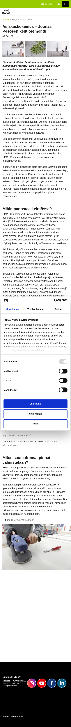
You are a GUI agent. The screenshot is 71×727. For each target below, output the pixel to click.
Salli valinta (35, 413)
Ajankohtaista (25, 19)
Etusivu (5, 19)
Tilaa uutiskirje (46, 4)
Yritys (14, 19)
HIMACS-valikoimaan (22, 520)
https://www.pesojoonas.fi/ (16, 435)
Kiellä (35, 423)
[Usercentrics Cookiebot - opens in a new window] (54, 301)
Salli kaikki (35, 403)
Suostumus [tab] (12, 309)
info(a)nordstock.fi (10, 686)
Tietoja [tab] (58, 309)
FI (65, 4)
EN (58, 4)
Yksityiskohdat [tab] (35, 309)
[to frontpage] (6, 11)
